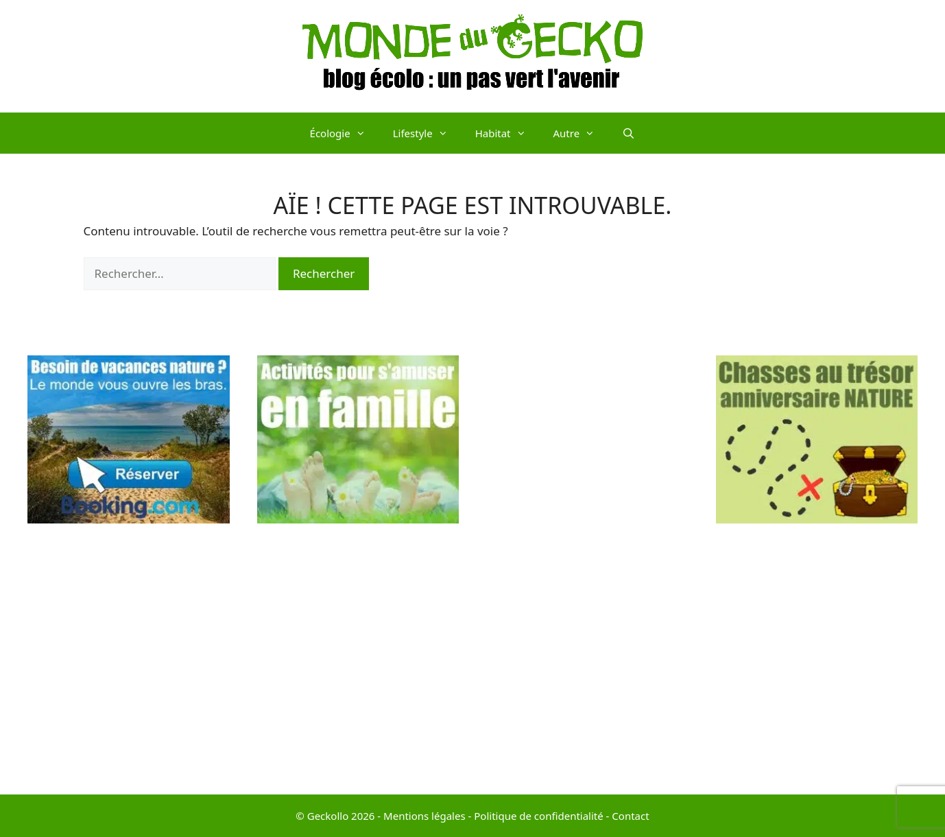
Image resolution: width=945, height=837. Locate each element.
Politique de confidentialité (538, 816)
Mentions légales (424, 816)
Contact (630, 816)
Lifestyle (427, 133)
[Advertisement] (587, 561)
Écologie (344, 133)
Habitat (507, 133)
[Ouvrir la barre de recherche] (628, 133)
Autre (581, 133)
